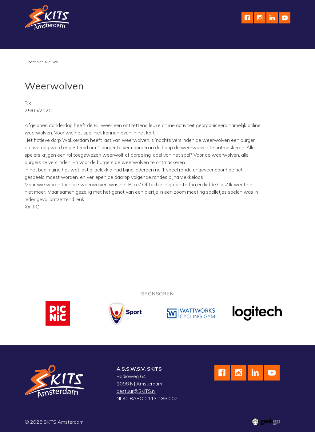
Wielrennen (109, 42)
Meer (243, 42)
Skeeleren (142, 42)
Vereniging (41, 42)
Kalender (217, 42)
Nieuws (51, 62)
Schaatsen (74, 42)
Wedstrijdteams (180, 42)
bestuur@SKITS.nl (136, 391)
